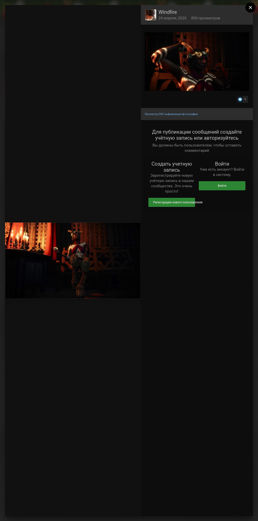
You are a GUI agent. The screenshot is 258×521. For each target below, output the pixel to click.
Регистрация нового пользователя (174, 202)
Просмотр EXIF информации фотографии (171, 114)
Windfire (167, 12)
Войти (222, 186)
